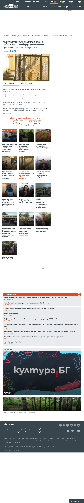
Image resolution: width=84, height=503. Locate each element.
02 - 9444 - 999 (73, 431)
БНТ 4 (53, 6)
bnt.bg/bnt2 (29, 432)
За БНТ (5, 438)
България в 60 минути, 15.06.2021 (28, 48)
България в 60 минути (24, 35)
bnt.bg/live (18, 432)
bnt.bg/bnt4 (40, 432)
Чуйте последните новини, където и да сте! (26, 118)
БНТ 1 (28, 6)
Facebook (30, 120)
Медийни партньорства (53, 440)
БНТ (17, 1)
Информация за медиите (33, 440)
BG (80, 6)
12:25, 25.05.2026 (8, 415)
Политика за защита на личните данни (30, 446)
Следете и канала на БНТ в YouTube (26, 122)
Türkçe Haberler (16, 442)
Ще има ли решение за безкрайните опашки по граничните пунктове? (52, 35)
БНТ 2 (36, 6)
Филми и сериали (34, 438)
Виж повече (7, 113)
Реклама (70, 10)
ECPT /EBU (44, 447)
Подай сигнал (65, 438)
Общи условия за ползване (11, 446)
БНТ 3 (45, 6)
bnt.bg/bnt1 (29, 429)
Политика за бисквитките (49, 446)
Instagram (38, 120)
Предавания (12, 35)
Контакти (57, 438)
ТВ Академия (7, 440)
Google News (32, 126)
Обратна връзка (32, 447)
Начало (6, 35)
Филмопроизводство (15, 438)
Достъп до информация (18, 440)
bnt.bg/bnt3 (39, 429)
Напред (72, 438)
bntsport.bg (18, 429)
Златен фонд (25, 438)
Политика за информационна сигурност (15, 447)
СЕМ (39, 447)
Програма (43, 438)
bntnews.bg (8, 432)
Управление (50, 438)
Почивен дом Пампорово (68, 440)
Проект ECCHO (52, 447)
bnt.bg (6, 429)
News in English (7, 442)
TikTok (37, 124)
